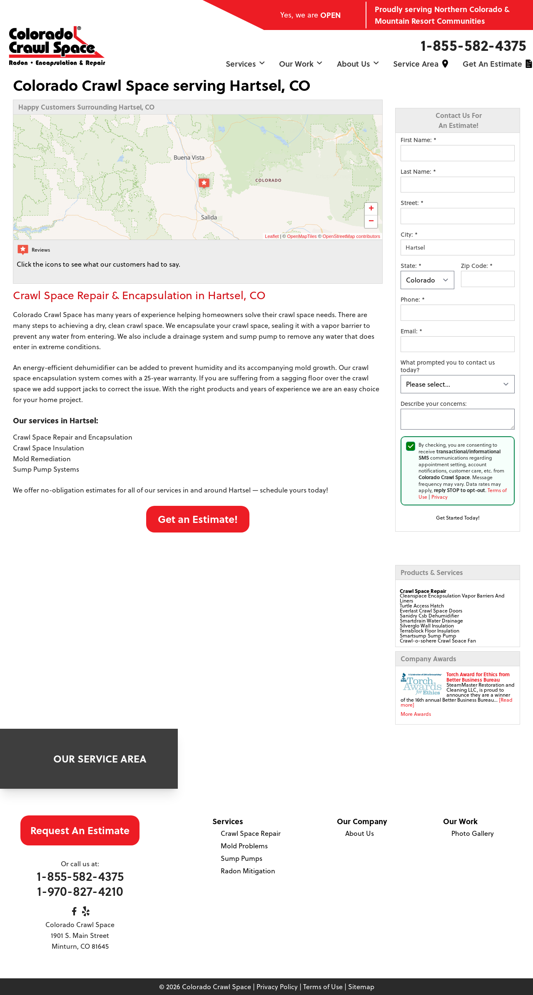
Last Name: (418, 171)
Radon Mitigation (248, 870)
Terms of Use (323, 986)
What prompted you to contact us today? (448, 366)
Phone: (413, 299)
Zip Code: (477, 266)
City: (409, 234)
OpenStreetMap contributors (351, 236)
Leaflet (272, 236)
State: (411, 266)
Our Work (301, 63)
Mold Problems (244, 845)
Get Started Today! (458, 517)
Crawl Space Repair (251, 833)
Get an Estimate (492, 63)
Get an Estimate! (198, 519)
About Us (358, 63)
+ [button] (371, 209)
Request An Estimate (80, 830)
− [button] (371, 221)
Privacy (439, 496)
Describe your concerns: (434, 404)
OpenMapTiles (301, 236)
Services (246, 63)
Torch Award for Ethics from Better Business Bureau (478, 676)
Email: (411, 331)
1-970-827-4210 (80, 891)
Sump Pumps (241, 858)
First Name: (418, 140)
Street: (412, 203)
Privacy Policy (277, 986)
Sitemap (361, 986)
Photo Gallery (472, 833)
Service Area (415, 63)
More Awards (416, 714)
